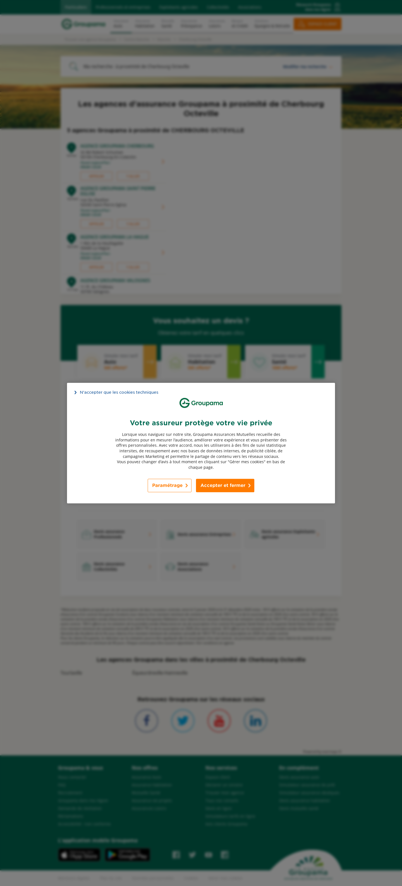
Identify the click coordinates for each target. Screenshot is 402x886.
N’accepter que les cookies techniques (119, 392)
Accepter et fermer (222, 485)
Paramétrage (167, 485)
